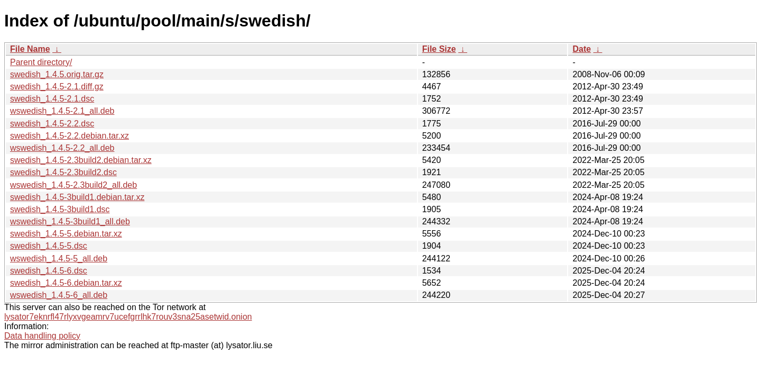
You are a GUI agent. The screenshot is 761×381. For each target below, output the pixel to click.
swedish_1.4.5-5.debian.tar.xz (66, 233)
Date (581, 48)
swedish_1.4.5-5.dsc (48, 245)
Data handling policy (42, 335)
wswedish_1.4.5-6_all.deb (58, 295)
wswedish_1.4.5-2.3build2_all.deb (73, 184)
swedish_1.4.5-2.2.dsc (52, 123)
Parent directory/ (41, 62)
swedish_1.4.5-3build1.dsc (60, 209)
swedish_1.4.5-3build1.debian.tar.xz (77, 197)
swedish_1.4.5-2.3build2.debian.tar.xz (81, 160)
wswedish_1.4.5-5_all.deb (58, 258)
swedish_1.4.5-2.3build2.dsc (63, 172)
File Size (439, 48)
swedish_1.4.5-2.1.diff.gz (57, 86)
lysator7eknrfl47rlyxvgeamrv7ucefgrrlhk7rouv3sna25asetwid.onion (128, 316)
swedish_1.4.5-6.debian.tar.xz (66, 282)
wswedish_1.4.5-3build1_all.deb (70, 221)
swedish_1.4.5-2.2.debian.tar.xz (69, 135)
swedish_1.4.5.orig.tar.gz (57, 74)
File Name (30, 48)
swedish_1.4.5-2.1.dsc (52, 98)
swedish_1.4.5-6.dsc (48, 270)
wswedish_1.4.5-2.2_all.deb (62, 147)
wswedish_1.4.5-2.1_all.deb (62, 110)
